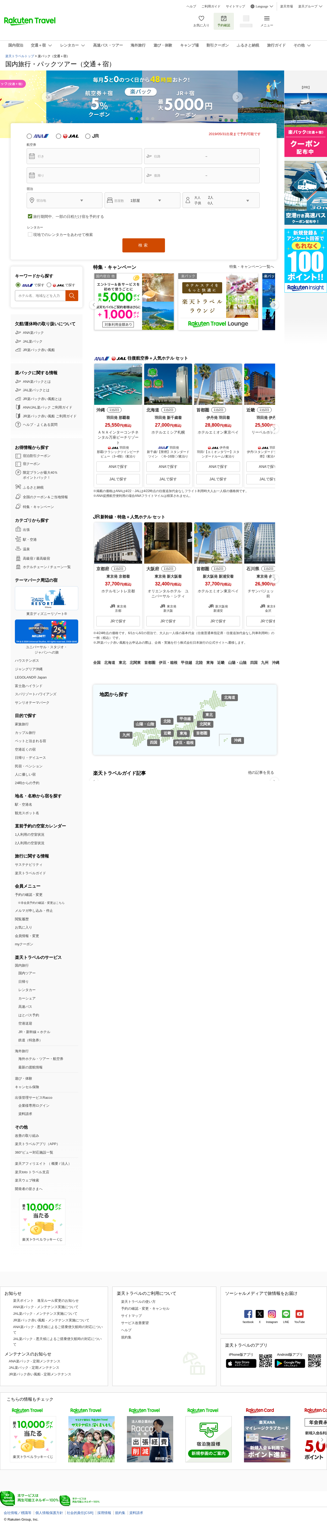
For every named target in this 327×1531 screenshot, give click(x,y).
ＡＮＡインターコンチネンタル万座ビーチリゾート (118, 437)
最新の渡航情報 (30, 1067)
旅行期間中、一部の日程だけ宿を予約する (68, 216)
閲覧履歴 (22, 919)
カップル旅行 (25, 733)
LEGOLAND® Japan (31, 677)
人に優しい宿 (25, 774)
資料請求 (25, 1114)
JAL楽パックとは (36, 390)
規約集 (126, 1337)
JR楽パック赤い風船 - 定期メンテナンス (40, 1374)
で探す (39, 285)
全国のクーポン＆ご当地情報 (45, 497)
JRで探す (118, 621)
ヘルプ (191, 6)
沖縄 (237, 740)
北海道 (229, 697)
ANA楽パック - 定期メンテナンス (34, 1361)
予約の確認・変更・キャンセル (145, 1308)
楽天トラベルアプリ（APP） (37, 1144)
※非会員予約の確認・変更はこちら (41, 902)
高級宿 (28, 558)
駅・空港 (30, 540)
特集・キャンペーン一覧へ (251, 266)
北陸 (167, 721)
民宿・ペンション (29, 766)
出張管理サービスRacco (33, 1098)
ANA (41, 136)
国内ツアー (27, 973)
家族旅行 (22, 724)
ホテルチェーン (35, 567)
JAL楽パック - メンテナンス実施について (45, 1314)
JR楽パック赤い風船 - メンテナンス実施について (51, 1320)
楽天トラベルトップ (19, 56)
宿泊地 (41, 200)
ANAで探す (118, 466)
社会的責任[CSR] (80, 1513)
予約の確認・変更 (29, 895)
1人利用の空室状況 (29, 835)
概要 (54, 1164)
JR (100, 136)
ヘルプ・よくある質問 (40, 425)
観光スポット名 (27, 813)
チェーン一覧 (60, 567)
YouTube (299, 1322)
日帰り (23, 982)
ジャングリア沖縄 (29, 669)
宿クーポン (31, 464)
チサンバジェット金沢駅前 (268, 593)
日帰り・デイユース (30, 758)
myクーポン (24, 944)
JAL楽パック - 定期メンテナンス (34, 1368)
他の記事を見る (261, 772)
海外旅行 (22, 1051)
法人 (64, 1164)
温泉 (26, 549)
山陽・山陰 (145, 724)
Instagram (272, 1322)
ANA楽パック (33, 333)
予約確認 (223, 21)
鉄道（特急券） (30, 1040)
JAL (71, 136)
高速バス (25, 1007)
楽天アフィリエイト (30, 1164)
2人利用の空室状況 (29, 843)
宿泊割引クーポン (37, 456)
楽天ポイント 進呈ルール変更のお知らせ (46, 1301)
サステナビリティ (29, 865)
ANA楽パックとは (37, 382)
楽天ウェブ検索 (27, 1180)
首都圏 (201, 733)
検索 (143, 245)
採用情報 (104, 1513)
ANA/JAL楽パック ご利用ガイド (47, 407)
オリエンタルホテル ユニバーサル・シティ (168, 593)
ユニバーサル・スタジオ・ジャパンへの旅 (46, 636)
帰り (41, 175)
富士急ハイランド (29, 686)
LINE (286, 1322)
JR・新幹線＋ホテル (34, 1032)
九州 (126, 735)
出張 (26, 530)
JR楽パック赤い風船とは (42, 399)
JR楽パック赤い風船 (39, 350)
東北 (209, 715)
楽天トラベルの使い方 (138, 1302)
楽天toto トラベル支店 (32, 1172)
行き (41, 156)
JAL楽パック (33, 341)
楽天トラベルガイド (30, 873)
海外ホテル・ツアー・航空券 (40, 1059)
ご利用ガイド (211, 6)
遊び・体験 (23, 1078)
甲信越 (185, 719)
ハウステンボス (27, 661)
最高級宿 (43, 558)
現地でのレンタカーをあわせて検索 (63, 234)
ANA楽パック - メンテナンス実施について (45, 1307)
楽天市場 (286, 6)
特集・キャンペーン (38, 507)
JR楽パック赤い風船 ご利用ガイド (50, 416)
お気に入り (201, 21)
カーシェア (27, 998)
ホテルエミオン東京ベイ (218, 432)
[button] (237, 97)
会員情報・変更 (27, 936)
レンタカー (27, 990)
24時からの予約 (27, 783)
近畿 (167, 733)
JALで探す (118, 479)
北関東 (205, 724)
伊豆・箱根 (184, 742)
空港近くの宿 (25, 749)
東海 (183, 733)
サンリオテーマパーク (32, 703)
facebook (248, 1322)
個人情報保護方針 (49, 1513)
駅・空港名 (23, 804)
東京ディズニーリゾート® (46, 601)
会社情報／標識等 (17, 1513)
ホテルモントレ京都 (118, 591)
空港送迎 (25, 1023)
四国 (153, 742)
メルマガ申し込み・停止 (34, 911)
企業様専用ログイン (33, 1106)
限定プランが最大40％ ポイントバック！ (40, 475)
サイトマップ (235, 6)
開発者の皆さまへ (29, 1189)
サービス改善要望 (135, 1323)
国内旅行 (22, 965)
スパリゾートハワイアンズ (35, 694)
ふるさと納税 (33, 487)
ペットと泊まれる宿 (30, 741)
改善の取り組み (27, 1136)
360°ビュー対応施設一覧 (34, 1152)
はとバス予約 (28, 1015)
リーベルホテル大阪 (268, 432)
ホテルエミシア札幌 (168, 432)
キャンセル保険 (27, 1087)
